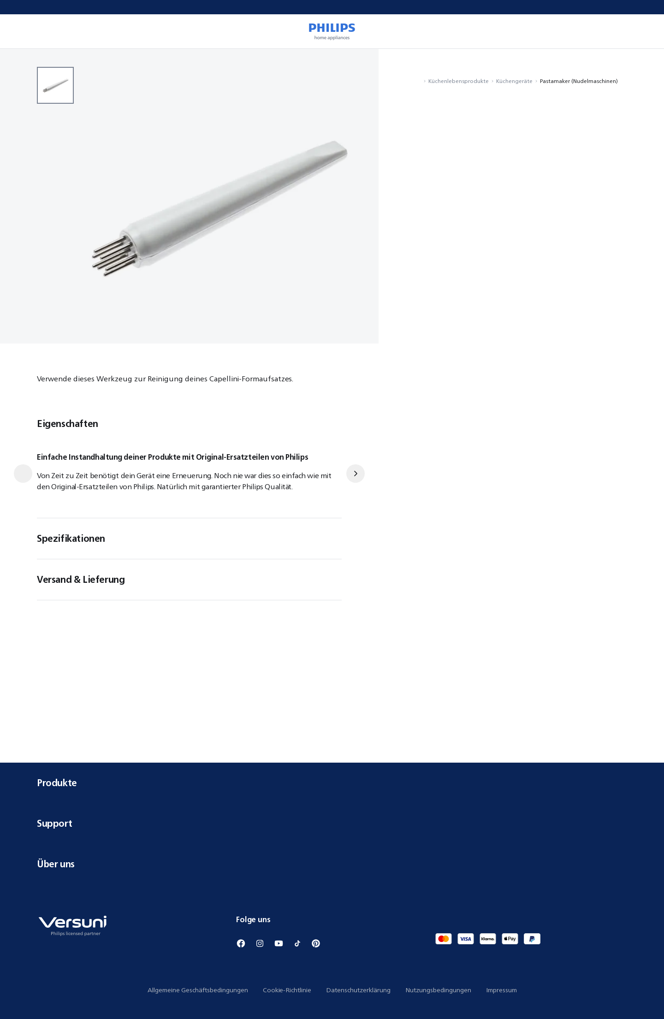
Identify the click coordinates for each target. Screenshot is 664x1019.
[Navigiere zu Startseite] (418, 81)
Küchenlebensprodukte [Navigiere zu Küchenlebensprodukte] (458, 81)
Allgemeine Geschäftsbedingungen (198, 990)
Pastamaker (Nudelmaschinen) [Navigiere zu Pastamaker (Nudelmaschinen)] (579, 81)
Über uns (332, 864)
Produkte (332, 783)
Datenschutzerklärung (358, 990)
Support (332, 823)
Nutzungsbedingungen (438, 990)
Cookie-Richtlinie (287, 990)
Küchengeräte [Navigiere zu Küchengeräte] (514, 81)
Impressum (501, 990)
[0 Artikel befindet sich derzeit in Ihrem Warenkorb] (643, 31)
